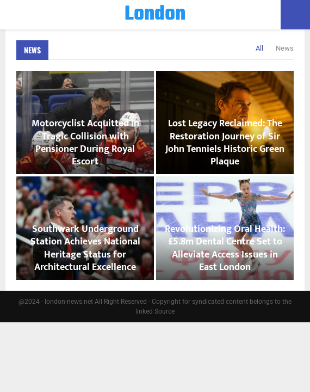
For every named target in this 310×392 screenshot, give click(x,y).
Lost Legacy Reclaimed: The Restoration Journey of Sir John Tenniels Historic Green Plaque (224, 142)
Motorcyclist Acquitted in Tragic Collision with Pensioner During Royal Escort (85, 142)
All (259, 48)
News (32, 50)
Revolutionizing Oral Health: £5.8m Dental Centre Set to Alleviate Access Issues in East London (225, 248)
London (155, 14)
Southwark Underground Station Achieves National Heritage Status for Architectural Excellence (85, 248)
